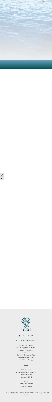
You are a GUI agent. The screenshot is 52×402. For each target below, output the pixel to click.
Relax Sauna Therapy (26, 360)
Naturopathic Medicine (26, 345)
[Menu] (47, 2)
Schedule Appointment (26, 384)
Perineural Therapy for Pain (26, 355)
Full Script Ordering (26, 386)
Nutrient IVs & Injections (25, 350)
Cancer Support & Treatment (26, 348)
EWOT (26, 352)
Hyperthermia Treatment (26, 357)
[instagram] (23, 335)
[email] (32, 335)
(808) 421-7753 (26, 370)
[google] (27, 335)
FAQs (26, 381)
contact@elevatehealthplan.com (26, 372)
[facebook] (19, 335)
